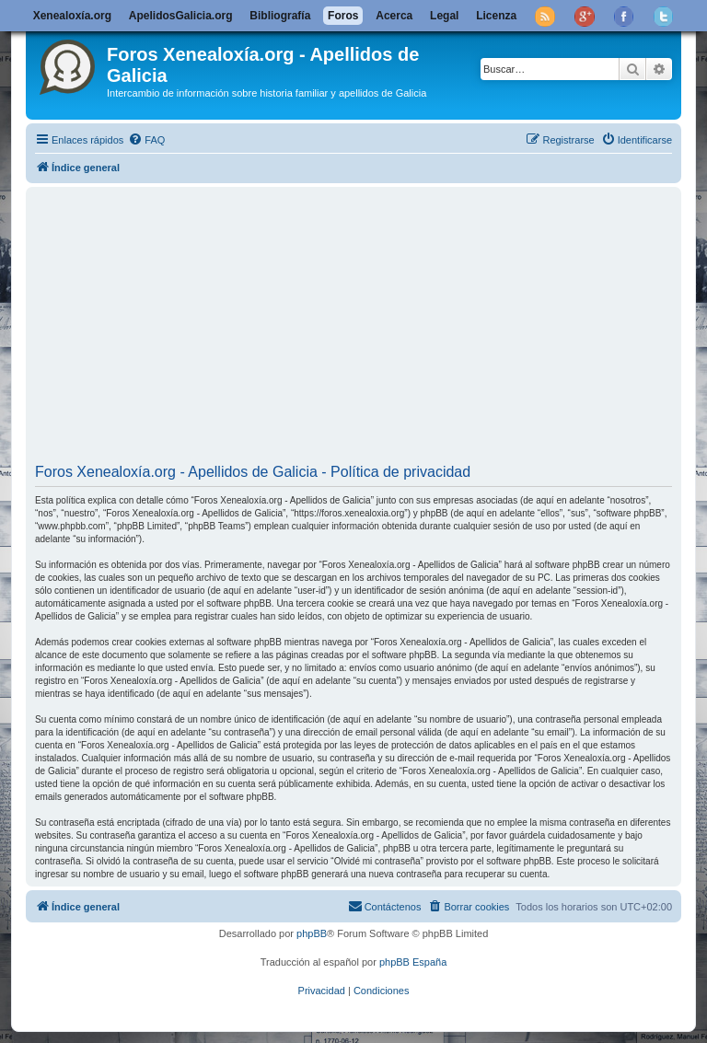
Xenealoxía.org (72, 15)
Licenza (496, 15)
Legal (444, 15)
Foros (343, 15)
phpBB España (412, 962)
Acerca (394, 15)
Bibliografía (279, 15)
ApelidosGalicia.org (181, 15)
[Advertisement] (353, 328)
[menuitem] (146, 140)
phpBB (311, 933)
